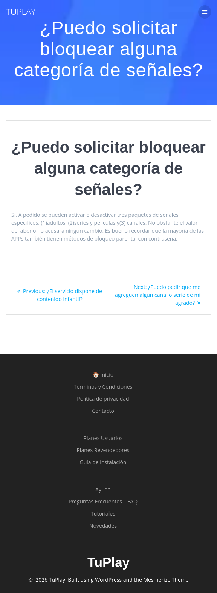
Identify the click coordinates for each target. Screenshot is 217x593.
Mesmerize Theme (165, 579)
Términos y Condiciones (103, 386)
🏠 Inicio (103, 374)
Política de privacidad (103, 398)
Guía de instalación (103, 462)
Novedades (103, 525)
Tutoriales (103, 513)
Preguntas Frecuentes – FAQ (103, 501)
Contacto (103, 410)
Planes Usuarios (102, 438)
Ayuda (103, 489)
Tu (20, 12)
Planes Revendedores (102, 450)
